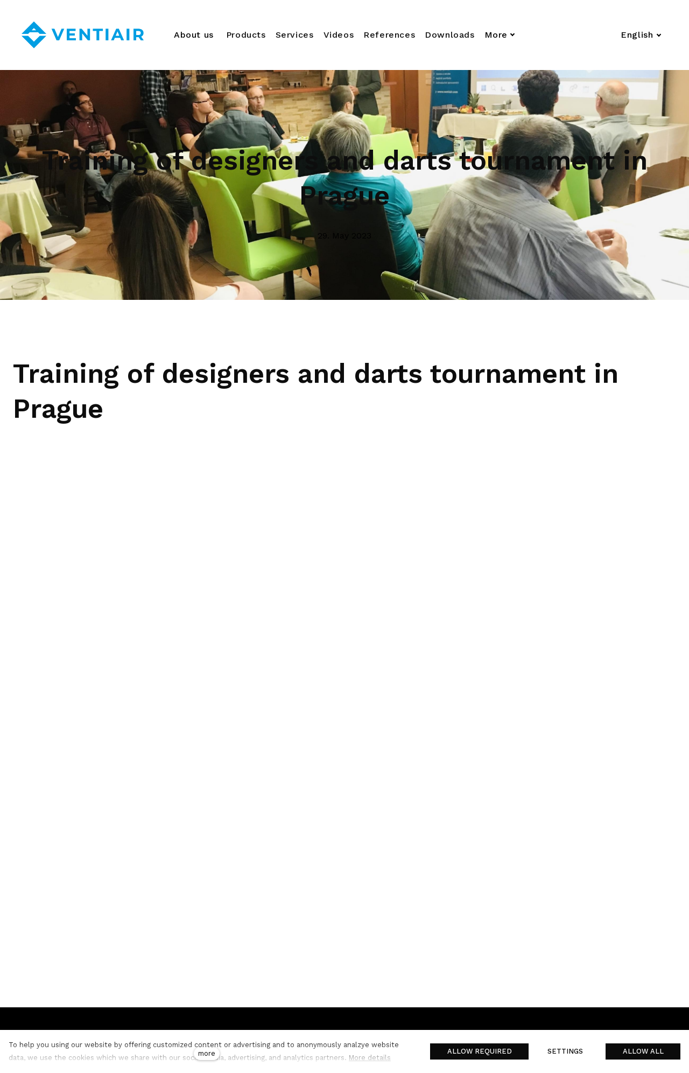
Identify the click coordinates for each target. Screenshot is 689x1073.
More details (370, 1058)
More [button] (506, 35)
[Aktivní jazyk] (641, 35)
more (206, 1053)
